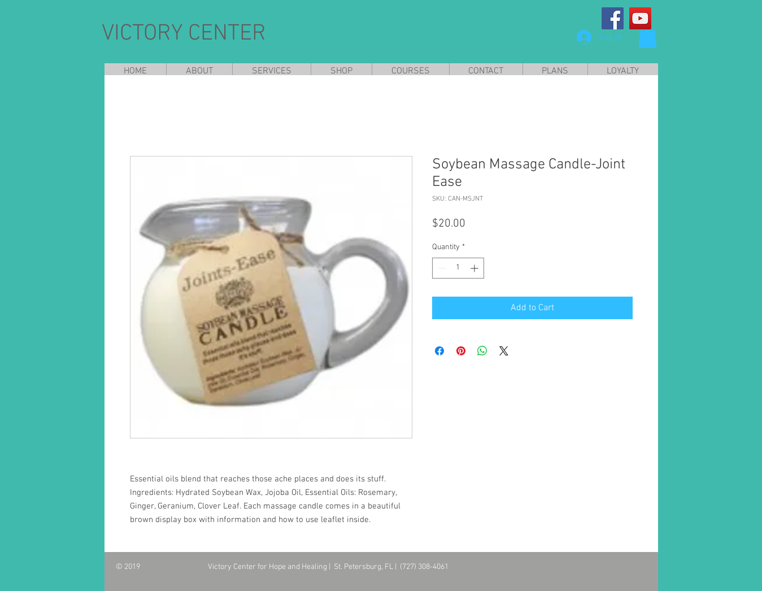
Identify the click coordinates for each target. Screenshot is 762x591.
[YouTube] (640, 18)
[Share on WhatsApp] (482, 351)
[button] (647, 36)
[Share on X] (504, 351)
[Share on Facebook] (439, 351)
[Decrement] (441, 268)
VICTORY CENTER (184, 33)
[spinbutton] (458, 268)
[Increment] (475, 268)
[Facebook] (613, 18)
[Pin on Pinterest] (461, 351)
